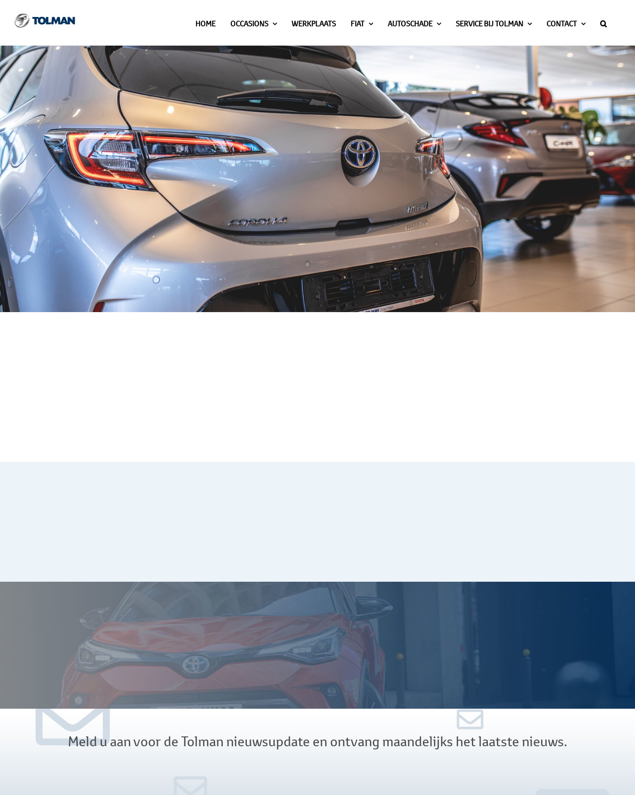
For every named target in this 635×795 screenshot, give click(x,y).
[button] (603, 23)
